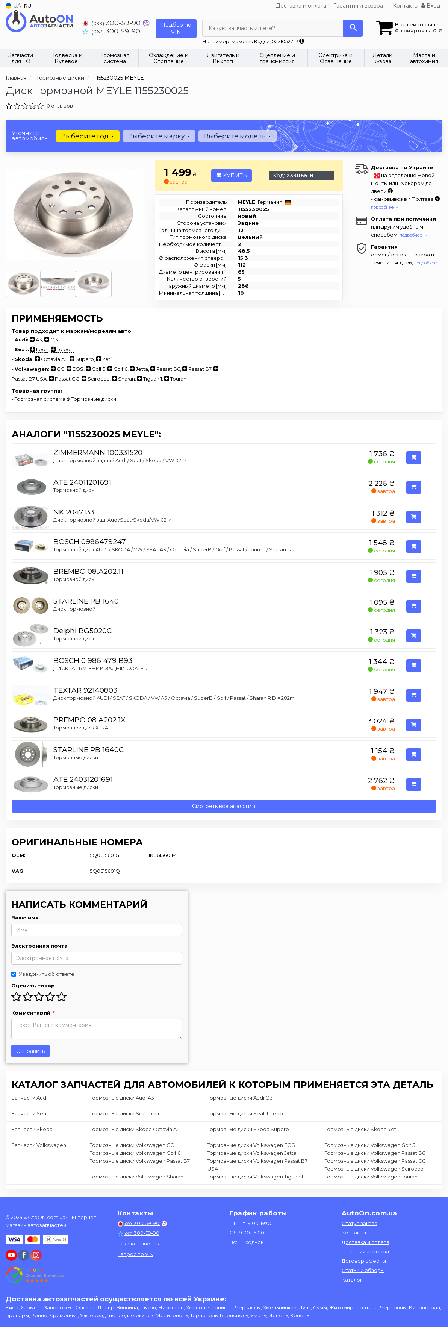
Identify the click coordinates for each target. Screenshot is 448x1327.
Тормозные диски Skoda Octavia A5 (134, 1129)
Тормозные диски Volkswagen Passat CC (375, 1161)
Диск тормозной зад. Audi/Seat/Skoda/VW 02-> (112, 520)
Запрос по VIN (135, 1254)
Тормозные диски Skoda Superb (248, 1129)
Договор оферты (364, 1261)
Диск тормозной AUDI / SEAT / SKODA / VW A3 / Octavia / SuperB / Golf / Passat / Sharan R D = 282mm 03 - (181, 698)
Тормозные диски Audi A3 (122, 1098)
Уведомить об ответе (42, 974)
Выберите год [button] (87, 136)
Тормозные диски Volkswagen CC (132, 1145)
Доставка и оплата (301, 5)
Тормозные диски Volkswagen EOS (251, 1145)
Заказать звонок (138, 1244)
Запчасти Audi (29, 1098)
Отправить (30, 1051)
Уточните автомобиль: (30, 135)
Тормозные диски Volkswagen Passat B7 (140, 1161)
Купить (231, 175)
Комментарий (32, 1013)
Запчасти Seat (30, 1113)
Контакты (405, 5)
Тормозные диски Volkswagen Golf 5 (370, 1145)
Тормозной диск (73, 490)
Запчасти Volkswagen (39, 1145)
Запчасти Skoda (32, 1129)
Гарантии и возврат (367, 1251)
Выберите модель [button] (237, 136)
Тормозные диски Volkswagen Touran (371, 1177)
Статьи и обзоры (363, 1270)
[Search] (353, 28)
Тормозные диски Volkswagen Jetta (252, 1153)
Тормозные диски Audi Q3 (240, 1098)
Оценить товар (33, 986)
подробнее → (385, 207)
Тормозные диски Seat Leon (125, 1113)
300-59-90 (112, 23)
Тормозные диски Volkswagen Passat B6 (375, 1153)
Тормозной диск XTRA (80, 728)
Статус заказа (359, 1223)
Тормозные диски (75, 757)
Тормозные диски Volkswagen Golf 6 (135, 1153)
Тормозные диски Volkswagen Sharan (136, 1177)
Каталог (352, 1280)
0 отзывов (60, 106)
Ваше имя (25, 917)
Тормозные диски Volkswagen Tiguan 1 (255, 1177)
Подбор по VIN (176, 28)
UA (13, 5)
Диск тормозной (74, 609)
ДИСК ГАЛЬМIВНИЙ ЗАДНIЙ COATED (100, 668)
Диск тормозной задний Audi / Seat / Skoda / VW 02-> (119, 460)
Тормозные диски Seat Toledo (245, 1113)
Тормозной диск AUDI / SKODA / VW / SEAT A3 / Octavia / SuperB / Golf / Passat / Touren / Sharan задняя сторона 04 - (195, 549)
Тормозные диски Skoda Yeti (361, 1129)
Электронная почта (39, 946)
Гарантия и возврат (359, 5)
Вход (430, 5)
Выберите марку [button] (159, 136)
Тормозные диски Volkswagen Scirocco (374, 1169)
